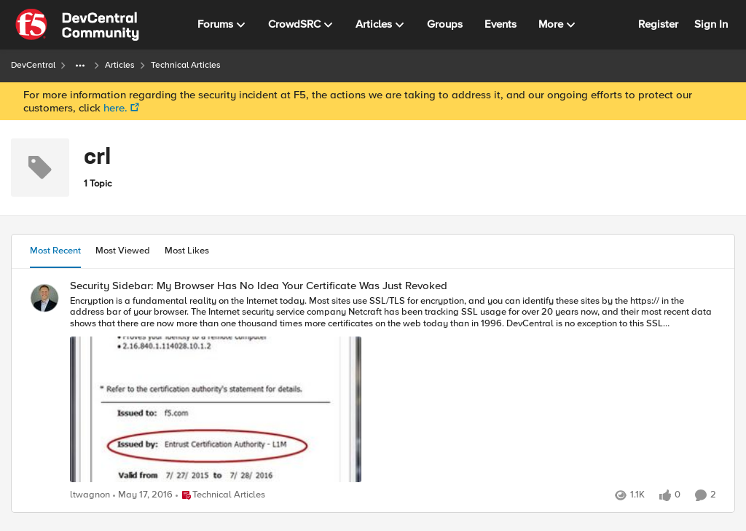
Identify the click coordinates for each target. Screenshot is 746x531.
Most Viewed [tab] (122, 250)
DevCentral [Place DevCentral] (33, 65)
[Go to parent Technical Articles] (220, 495)
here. (115, 107)
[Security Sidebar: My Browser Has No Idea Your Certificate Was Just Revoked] (393, 390)
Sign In (711, 24)
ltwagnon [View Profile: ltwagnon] (90, 494)
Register (658, 24)
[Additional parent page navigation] (80, 65)
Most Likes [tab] (187, 250)
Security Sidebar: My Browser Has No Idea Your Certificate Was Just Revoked (258, 286)
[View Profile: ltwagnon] (44, 297)
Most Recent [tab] (55, 250)
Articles (120, 65)
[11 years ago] (143, 495)
